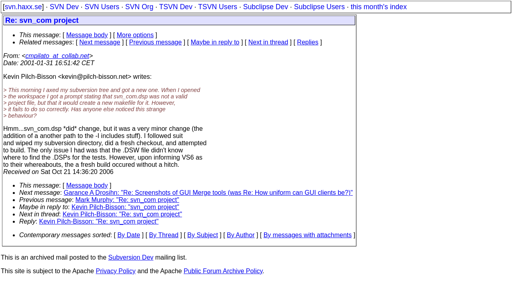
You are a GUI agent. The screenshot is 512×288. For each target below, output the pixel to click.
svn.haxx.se (23, 7)
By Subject (202, 235)
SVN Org (139, 7)
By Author (240, 235)
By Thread (164, 235)
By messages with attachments (308, 235)
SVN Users (101, 7)
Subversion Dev (131, 257)
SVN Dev (64, 7)
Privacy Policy (116, 271)
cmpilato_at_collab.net (57, 55)
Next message (99, 42)
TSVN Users (217, 7)
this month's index (379, 7)
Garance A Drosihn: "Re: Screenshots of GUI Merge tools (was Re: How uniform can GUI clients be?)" (208, 192)
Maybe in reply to (215, 42)
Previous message (155, 42)
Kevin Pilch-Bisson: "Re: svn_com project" (122, 214)
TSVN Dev (175, 7)
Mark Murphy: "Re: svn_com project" (127, 199)
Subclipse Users (319, 7)
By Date (128, 235)
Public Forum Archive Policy (223, 271)
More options (135, 35)
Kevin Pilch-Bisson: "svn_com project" (125, 207)
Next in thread (268, 42)
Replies (307, 42)
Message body (87, 35)
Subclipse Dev (265, 7)
